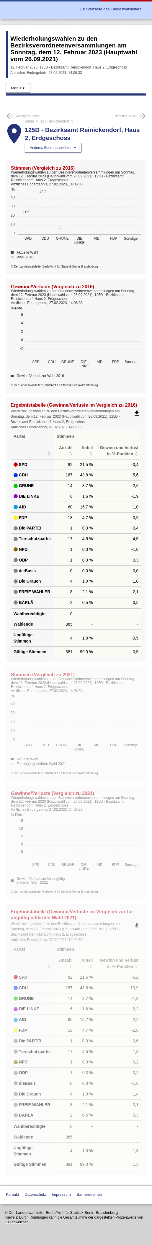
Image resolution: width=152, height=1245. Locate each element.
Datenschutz (35, 1194)
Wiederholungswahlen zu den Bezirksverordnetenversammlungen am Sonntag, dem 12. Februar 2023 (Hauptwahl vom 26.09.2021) (73, 48)
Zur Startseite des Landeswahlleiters (110, 9)
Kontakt (12, 1194)
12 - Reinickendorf (54, 121)
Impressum (61, 1194)
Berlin (29, 121)
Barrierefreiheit (89, 1194)
